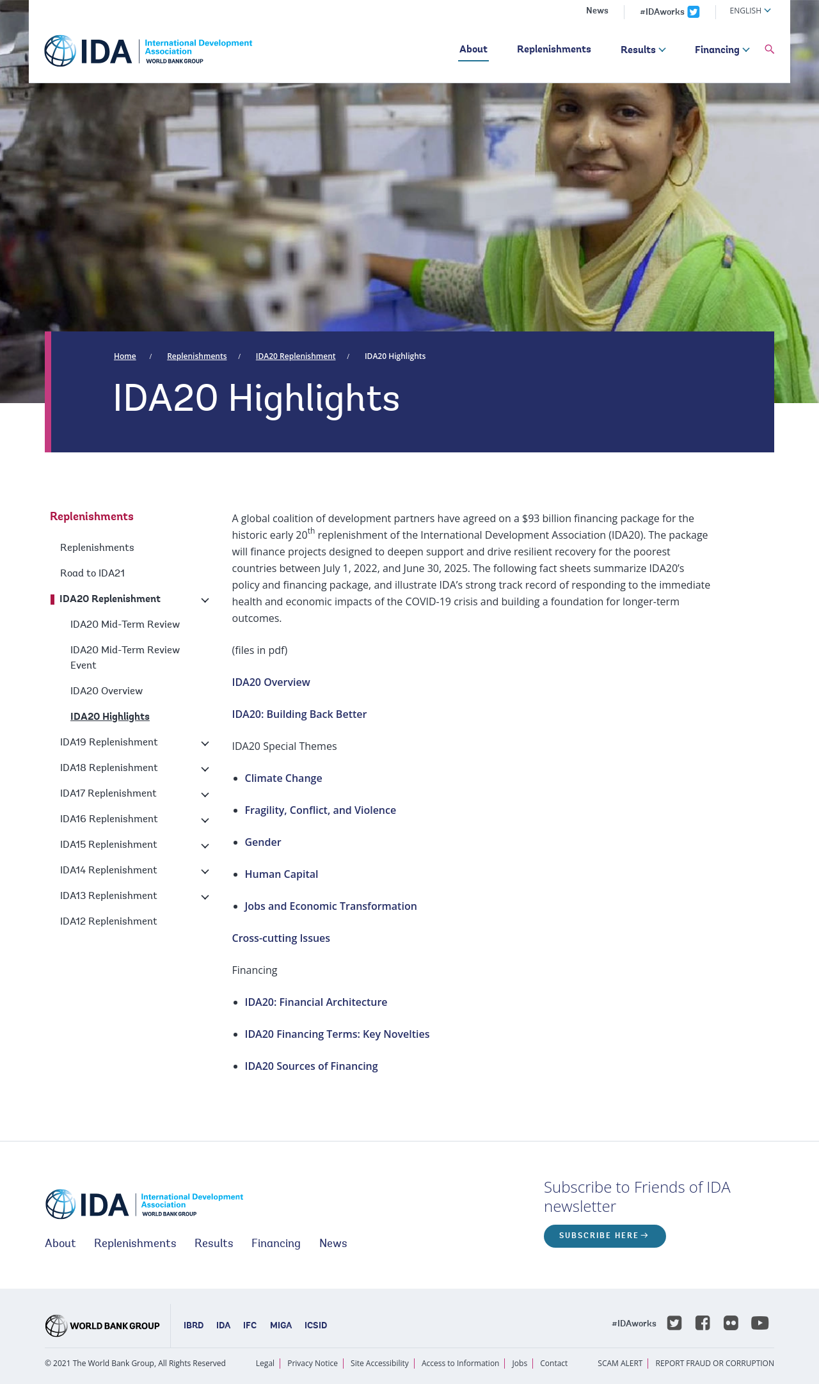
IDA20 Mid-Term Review (125, 625)
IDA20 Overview (106, 692)
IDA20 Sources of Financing (311, 1066)
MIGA (281, 1326)
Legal (265, 1363)
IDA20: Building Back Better (299, 714)
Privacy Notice (312, 1363)
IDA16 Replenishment (109, 820)
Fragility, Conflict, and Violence (321, 810)
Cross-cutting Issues (281, 938)
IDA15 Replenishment (108, 845)
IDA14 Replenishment (108, 871)
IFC (250, 1326)
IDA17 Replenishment (108, 794)
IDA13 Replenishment (108, 896)
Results (638, 50)
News (597, 11)
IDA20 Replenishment (296, 356)
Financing (717, 50)
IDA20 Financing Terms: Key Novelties (337, 1034)
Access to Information (461, 1363)
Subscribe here (599, 1236)
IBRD (193, 1326)
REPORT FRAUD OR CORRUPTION (715, 1363)
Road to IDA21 (92, 574)
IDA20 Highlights (395, 356)
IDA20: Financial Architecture (316, 1002)
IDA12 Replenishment (108, 922)
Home (125, 356)
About (473, 50)
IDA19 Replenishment (109, 743)
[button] (770, 50)
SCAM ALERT (620, 1363)
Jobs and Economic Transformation (331, 906)
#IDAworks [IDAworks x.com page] (662, 12)
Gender (263, 842)
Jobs (520, 1363)
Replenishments (554, 50)
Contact (554, 1363)
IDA (223, 1326)
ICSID (316, 1326)
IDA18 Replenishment (109, 768)
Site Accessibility (380, 1363)
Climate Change (283, 778)
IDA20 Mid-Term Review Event (125, 658)
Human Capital (282, 874)
